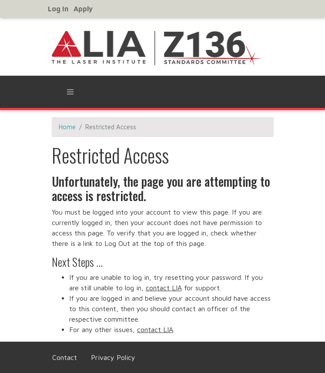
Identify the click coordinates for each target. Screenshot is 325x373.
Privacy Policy (113, 357)
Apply (83, 9)
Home (67, 127)
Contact (64, 357)
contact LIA (164, 288)
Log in (58, 9)
